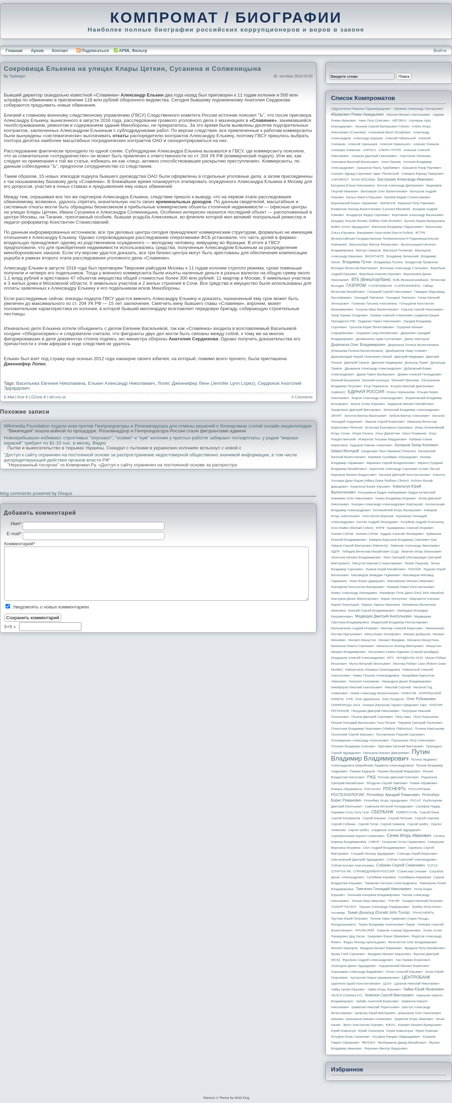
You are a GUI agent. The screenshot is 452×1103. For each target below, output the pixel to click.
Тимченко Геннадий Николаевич (383, 889)
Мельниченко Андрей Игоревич (354, 628)
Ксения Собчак (367, 534)
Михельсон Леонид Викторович (400, 646)
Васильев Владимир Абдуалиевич (397, 227)
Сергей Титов (368, 824)
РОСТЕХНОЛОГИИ (347, 795)
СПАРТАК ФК (341, 871)
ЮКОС (391, 1025)
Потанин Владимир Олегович (353, 746)
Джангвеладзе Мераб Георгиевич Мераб (361, 356)
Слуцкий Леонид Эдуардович (373, 853)
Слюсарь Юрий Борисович (417, 853)
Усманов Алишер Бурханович (399, 930)
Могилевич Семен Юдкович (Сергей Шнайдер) (403, 652)
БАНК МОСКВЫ (364, 179)
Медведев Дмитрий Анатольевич (383, 616)
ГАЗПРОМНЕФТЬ (407, 286)
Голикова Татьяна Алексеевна (374, 303)
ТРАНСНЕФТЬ (423, 912)
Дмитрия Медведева (386, 362)
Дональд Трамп (416, 362)
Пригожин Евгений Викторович (401, 746)
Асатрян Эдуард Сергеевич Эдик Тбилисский (365, 173)
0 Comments (302, 397)
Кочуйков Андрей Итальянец (422, 522)
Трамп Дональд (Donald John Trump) (378, 912)
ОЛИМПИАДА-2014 (345, 705)
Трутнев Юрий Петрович (349, 918)
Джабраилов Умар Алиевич (406, 351)
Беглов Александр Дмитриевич (400, 185)
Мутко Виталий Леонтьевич (369, 663)
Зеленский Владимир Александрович (411, 410)
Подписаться (92, 50)
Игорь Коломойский (429, 427)
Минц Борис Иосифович (382, 634)
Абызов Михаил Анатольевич (408, 114)
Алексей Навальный (400, 138)
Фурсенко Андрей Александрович (367, 960)
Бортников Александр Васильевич (418, 215)
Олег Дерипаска (367, 699)
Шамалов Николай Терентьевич (375, 1007)
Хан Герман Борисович (412, 960)
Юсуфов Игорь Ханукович (350, 1036)
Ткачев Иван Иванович (369, 901)
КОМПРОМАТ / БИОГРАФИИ (226, 17)
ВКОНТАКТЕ (374, 256)
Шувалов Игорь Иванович (414, 1019)
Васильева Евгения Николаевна (51, 383)
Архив (37, 50)
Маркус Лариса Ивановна (381, 604)
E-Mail (9, 397)
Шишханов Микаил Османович (369, 1019)
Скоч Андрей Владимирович (384, 847)
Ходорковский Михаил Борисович (404, 966)
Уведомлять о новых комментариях (51, 606)
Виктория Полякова (398, 250)
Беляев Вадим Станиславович (407, 197)
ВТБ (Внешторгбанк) (371, 279)
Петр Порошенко (426, 717)
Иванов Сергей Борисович (385, 421)
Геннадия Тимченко (400, 297)
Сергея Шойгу (358, 830)
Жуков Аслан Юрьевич (367, 404)
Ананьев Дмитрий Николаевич (374, 156)
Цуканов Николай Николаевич (416, 983)
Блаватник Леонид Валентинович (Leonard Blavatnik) (370, 209)
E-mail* (14, 533)
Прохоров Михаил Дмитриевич (386, 753)
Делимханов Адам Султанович (379, 339)
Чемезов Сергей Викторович (389, 995)
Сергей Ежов (429, 812)
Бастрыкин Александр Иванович (406, 179)
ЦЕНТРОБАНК (416, 977)
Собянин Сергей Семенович (400, 865)
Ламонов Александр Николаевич (415, 545)
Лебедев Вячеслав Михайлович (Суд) (370, 551)
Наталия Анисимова (364, 681)
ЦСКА (387, 983)
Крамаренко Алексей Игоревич (410, 528)
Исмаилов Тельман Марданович (382, 439)
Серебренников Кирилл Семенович (358, 836)
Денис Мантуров (416, 339)
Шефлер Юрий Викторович (375, 1013)
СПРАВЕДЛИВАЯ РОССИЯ (374, 871)
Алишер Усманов (426, 144)
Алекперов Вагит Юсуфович (389, 132)
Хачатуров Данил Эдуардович (353, 966)
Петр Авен (403, 717)
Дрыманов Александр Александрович (373, 368)
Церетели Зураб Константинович (356, 983)
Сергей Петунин (400, 818)
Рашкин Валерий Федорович (399, 771)
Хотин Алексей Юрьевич (404, 971)
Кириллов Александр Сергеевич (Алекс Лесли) (404, 469)
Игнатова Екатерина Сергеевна (388, 427)
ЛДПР (335, 551)
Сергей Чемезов (392, 824)
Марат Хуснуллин (394, 598)
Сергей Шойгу (417, 824)
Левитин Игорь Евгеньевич (421, 551)
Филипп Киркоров (344, 948)
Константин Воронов (377, 516)
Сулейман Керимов (381, 877)
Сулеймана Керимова (414, 877)
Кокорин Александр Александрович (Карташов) (387, 504)
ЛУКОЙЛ (414, 569)
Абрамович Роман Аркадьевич (357, 114)
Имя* (16, 523)
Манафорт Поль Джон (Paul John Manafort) (412, 593)
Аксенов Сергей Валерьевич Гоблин (382, 126)
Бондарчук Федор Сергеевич (367, 215)
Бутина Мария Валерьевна (424, 221)
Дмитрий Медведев (408, 356)
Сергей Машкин (374, 818)
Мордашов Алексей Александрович (358, 658)
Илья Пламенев (414, 433)
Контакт (60, 50)
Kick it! (22, 397)
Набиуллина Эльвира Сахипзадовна (372, 669)
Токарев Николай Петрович (422, 901)
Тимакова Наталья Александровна (391, 883)
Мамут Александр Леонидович (354, 593)
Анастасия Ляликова (414, 156)
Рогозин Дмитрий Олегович (398, 777)
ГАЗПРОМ (356, 285)
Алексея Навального (395, 144)
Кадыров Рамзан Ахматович (371, 445)
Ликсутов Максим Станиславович (377, 563)
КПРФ (380, 528)
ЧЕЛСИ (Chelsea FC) (346, 995)
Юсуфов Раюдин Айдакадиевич (396, 1036)
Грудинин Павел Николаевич (379, 321)
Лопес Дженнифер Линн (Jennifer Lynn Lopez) (206, 383)
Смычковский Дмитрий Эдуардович (357, 859)
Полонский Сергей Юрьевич (352, 734)
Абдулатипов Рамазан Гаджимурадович (361, 108)
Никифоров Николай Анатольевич (356, 687)
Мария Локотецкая (345, 604)
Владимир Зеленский (402, 256)
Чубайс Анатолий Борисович (377, 1001)
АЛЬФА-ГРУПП (389, 150)
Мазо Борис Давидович (367, 581)
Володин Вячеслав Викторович (354, 268)
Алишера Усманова (345, 150)
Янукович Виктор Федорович (385, 1048)
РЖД (371, 777)
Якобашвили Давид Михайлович (402, 1042)
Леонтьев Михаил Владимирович (356, 557)
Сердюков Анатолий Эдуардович (396, 830)
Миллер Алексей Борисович (402, 628)
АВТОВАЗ (399, 120)
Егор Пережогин (376, 386)
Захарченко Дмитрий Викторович (356, 410)
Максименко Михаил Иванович (410, 581)
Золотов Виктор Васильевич (365, 415)
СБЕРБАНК (382, 812)
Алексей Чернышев (362, 144)
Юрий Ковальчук (343, 1030)
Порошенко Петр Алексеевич (413, 740)
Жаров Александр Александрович (377, 398)
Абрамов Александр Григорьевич (418, 108)
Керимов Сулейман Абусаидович (393, 457)
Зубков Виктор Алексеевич (409, 415)
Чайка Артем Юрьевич (348, 989)
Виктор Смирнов (368, 250)
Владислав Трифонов (421, 262)
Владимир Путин (356, 262)
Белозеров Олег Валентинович (384, 191)
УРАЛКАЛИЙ (364, 930)
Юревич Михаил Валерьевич (420, 1025)
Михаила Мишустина (423, 640)
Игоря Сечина (362, 433)
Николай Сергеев (398, 687)
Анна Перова (391, 162)
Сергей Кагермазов (345, 818)
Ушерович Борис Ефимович (389, 936)
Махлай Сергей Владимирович (371, 610)
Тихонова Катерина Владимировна (373, 895)
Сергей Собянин (343, 824)
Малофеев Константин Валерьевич (358, 587)
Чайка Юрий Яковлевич (423, 989)
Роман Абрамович (423, 783)
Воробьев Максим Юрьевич (380, 274)
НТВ (349, 699)
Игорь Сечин (340, 433)
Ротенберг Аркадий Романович (393, 795)
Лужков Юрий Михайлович (385, 569)
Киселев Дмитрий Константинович (404, 474)
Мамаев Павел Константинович (411, 587)
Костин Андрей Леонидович (377, 522)
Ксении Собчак (342, 534)
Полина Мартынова (429, 728)
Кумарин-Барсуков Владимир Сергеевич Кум (403, 539)
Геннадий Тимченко (369, 297)
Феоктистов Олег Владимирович (412, 942)
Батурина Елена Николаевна (352, 185)
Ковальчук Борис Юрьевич (370, 486)
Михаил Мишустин (362, 640)
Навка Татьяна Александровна (376, 675)
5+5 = (10, 626)
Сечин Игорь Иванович (409, 835)
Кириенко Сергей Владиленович (390, 463)
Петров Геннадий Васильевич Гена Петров (363, 722)
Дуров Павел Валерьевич (376, 374)
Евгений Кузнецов (375, 380)
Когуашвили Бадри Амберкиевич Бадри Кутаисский (397, 492)
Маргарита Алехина (424, 598)
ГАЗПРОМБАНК (380, 286)
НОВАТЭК (408, 693)
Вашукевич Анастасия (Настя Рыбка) (385, 232)
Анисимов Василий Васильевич (355, 162)
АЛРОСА (369, 150)
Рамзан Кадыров (362, 771)
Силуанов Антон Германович (403, 842)
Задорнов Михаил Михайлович (410, 404)
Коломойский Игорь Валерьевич (397, 510)
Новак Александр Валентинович (374, 693)
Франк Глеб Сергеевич (348, 954)
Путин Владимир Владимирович (380, 755)
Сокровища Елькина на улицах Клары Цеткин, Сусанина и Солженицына (132, 68)
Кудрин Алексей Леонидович (402, 534)
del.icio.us (57, 397)
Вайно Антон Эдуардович (350, 227)
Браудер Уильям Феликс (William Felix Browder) (366, 221)
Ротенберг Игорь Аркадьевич (386, 800)
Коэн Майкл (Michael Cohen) (352, 528)
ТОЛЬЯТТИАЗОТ (344, 907)
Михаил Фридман (392, 640)
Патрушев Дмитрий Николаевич (375, 711)
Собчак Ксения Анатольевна (352, 865)
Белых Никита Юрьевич (364, 197)
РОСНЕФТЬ (394, 788)
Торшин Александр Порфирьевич (384, 907)
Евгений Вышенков (345, 380)
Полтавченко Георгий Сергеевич (400, 734)
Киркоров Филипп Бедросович (354, 474)
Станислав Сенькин (412, 871)
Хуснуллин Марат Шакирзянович (375, 977)
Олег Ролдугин (393, 699)
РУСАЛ (415, 800)
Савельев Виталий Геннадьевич (389, 806)
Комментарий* (13, 543)
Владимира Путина (388, 262)
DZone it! (38, 397)
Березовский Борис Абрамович (354, 203)
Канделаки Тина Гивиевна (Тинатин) (388, 451)
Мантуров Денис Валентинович (354, 598)
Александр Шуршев (368, 138)
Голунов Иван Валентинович (377, 309)
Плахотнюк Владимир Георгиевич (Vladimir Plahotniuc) (371, 728)
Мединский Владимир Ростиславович (399, 622)
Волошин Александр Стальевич (404, 268)
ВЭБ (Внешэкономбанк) (410, 280)
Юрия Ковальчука (399, 1030)
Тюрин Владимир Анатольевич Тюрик (386, 924)
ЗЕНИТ (336, 415)
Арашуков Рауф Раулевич (421, 167)
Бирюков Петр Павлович (416, 203)
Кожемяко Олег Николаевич (352, 498)
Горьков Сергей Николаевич (422, 309)
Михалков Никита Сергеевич (352, 646)
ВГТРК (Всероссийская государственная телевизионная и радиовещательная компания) (385, 238)
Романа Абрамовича (346, 789)
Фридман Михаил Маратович (389, 954)
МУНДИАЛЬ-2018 (409, 658)
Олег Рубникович (421, 699)
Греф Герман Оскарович (349, 315)
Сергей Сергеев (427, 818)
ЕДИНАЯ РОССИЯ (366, 391)
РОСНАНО (372, 789)
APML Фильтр (133, 50)
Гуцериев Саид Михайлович (377, 333)
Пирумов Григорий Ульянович (420, 722)
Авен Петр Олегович (373, 120)
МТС (390, 658)
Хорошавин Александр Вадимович (357, 971)
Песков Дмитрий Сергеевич (372, 717)
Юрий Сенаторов (371, 1030)
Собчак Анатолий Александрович (412, 859)
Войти (440, 50)
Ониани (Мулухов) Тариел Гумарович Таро (395, 705)
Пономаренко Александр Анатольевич (360, 740)
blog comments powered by (36, 493)
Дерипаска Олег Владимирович (358, 344)
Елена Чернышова (401, 392)
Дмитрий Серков (356, 362)
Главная (14, 50)
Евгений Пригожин (405, 380)
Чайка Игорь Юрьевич (384, 989)
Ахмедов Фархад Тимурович (422, 173)
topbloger (17, 76)
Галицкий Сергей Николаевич (389, 291)
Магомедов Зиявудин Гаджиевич (375, 575)
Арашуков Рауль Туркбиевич (378, 167)
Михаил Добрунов (416, 634)
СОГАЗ (432, 865)
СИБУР (374, 842)
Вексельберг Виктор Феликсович (374, 244)
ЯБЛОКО (368, 1042)
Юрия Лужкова (426, 1030)
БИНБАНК (388, 203)
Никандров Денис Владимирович (406, 681)
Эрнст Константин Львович (363, 1025)
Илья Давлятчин (388, 433)
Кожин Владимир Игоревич (396, 498)
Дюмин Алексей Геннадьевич (419, 374)
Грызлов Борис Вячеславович (371, 327)
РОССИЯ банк (419, 789)
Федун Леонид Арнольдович (364, 942)
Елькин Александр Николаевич (121, 383)
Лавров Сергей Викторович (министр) (359, 545)
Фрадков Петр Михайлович (424, 948)
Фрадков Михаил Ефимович (381, 948)
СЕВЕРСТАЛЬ (406, 812)
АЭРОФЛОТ (340, 179)
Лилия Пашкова (416, 563)
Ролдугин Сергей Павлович (386, 783)
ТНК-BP (393, 901)
